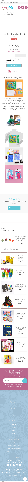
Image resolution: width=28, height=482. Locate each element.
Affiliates (14, 433)
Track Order (14, 408)
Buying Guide (14, 415)
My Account (14, 405)
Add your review (14, 208)
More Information (14, 188)
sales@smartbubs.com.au (16, 462)
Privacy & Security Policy (14, 445)
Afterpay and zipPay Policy (14, 451)
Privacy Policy (18, 386)
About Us (14, 424)
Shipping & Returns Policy (13, 2)
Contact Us (14, 430)
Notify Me (14, 65)
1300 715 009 (18, 460)
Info (14, 60)
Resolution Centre (14, 412)
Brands (3, 2)
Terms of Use (14, 442)
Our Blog (14, 427)
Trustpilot (2, 0)
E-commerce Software (12, 475)
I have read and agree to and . (14, 385)
